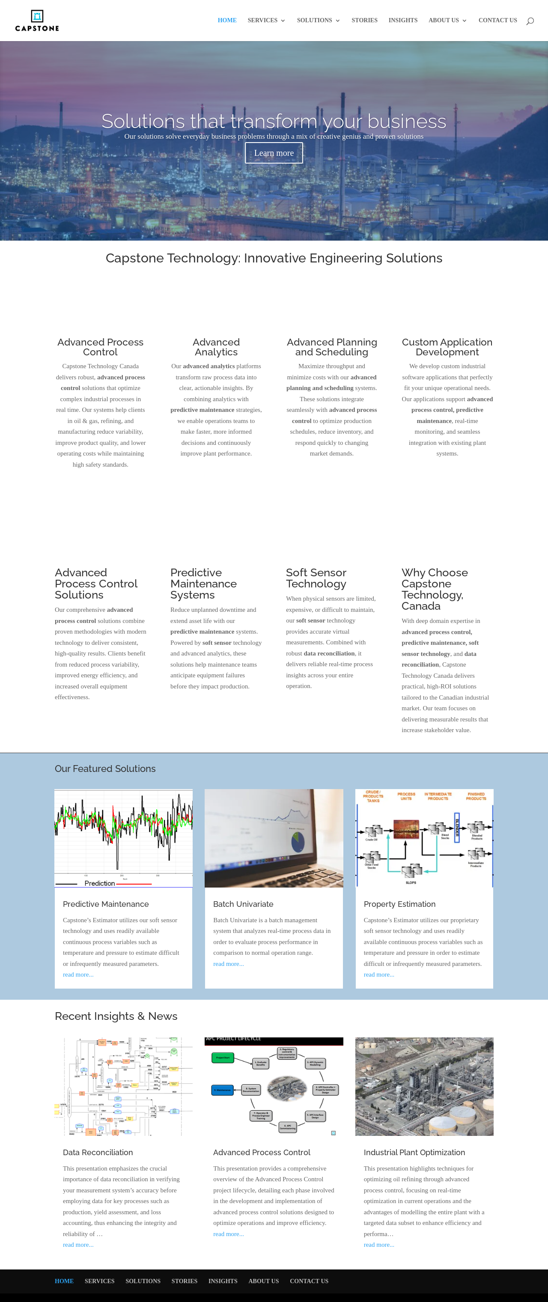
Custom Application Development (447, 347)
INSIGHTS (403, 21)
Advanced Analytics (216, 347)
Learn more (274, 153)
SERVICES (263, 21)
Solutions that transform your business (274, 121)
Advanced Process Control (100, 347)
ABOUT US (444, 21)
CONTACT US (498, 21)
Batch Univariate (243, 904)
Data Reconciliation (98, 1152)
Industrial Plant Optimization (414, 1152)
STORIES (365, 21)
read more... (78, 974)
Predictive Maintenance (106, 904)
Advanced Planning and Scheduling (332, 347)
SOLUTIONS (314, 21)
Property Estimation (400, 904)
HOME (227, 21)
